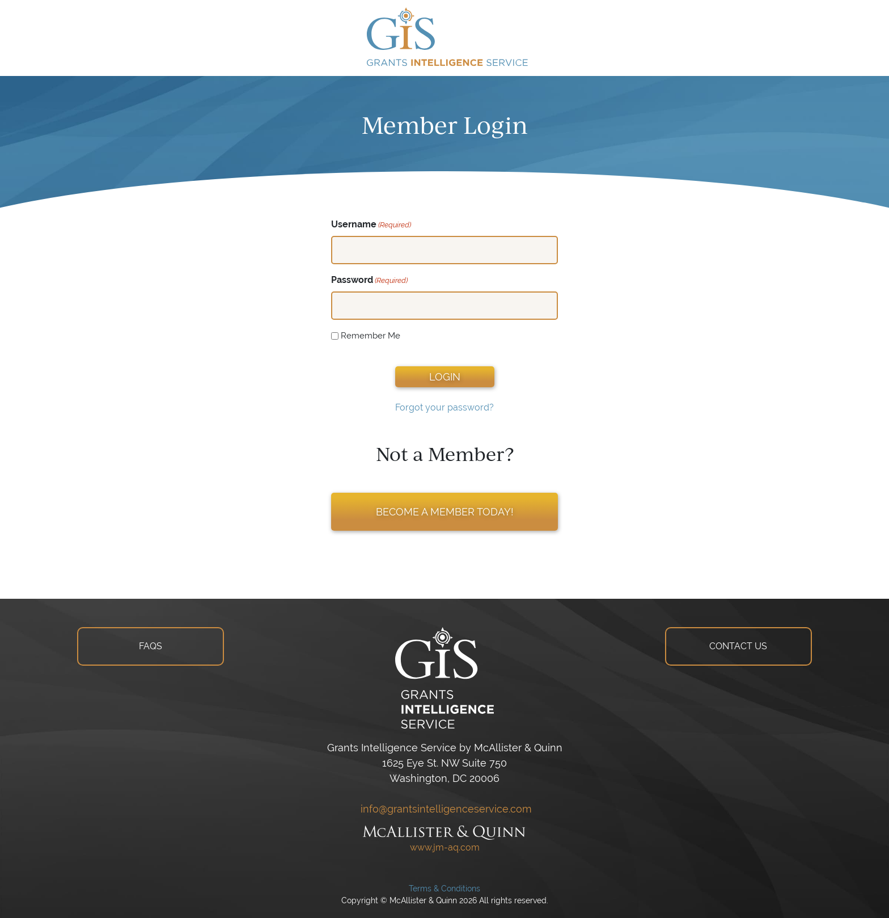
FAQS (150, 646)
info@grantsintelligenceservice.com (445, 809)
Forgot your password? (444, 407)
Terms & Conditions (444, 888)
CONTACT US (738, 646)
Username (371, 225)
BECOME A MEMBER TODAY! (445, 512)
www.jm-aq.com (445, 847)
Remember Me (370, 335)
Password (369, 280)
